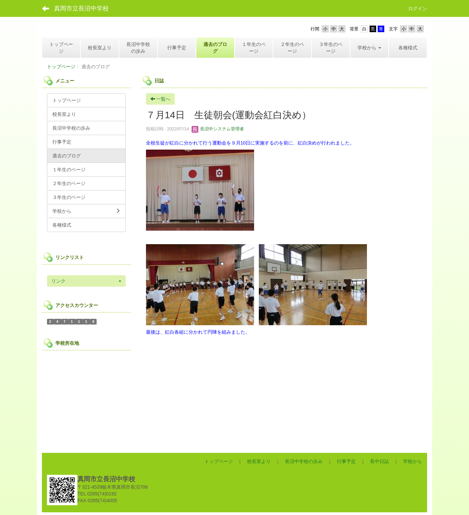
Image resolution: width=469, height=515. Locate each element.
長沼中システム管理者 (218, 128)
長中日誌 (379, 461)
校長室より (259, 461)
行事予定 (346, 461)
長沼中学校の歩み (304, 461)
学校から (412, 461)
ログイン (417, 8)
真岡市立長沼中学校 (81, 8)
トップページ (61, 66)
